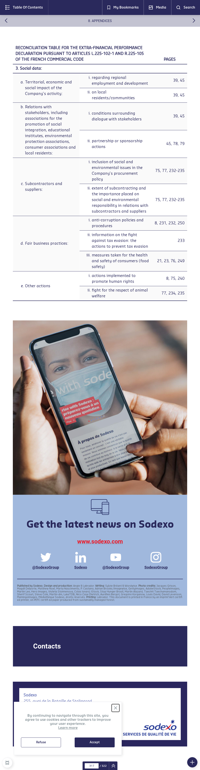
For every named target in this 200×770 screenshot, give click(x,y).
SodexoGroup (156, 561)
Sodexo (80, 561)
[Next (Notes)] (194, 21)
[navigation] (113, 765)
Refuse (41, 742)
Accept (95, 742)
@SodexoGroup (45, 561)
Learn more (68, 728)
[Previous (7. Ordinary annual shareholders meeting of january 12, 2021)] (6, 21)
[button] (24, 7)
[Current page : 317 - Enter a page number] (92, 766)
